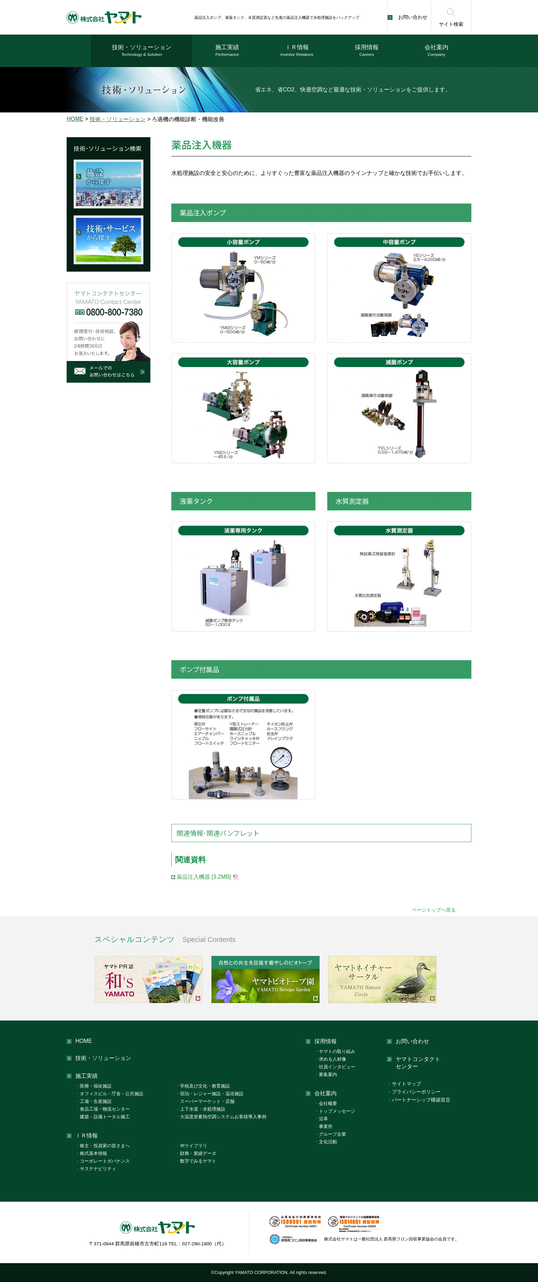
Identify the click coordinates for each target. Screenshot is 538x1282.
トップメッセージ (334, 1111)
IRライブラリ (191, 1145)
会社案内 (436, 50)
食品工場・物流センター (102, 1109)
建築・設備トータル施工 (102, 1116)
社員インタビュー (334, 1066)
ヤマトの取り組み (334, 1051)
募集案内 (325, 1074)
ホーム (79, 51)
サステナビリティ (95, 1168)
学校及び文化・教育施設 (202, 1086)
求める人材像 (330, 1059)
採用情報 (367, 50)
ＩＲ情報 (297, 50)
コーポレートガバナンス (102, 1161)
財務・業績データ (195, 1153)
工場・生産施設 (93, 1101)
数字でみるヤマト (195, 1161)
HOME (75, 119)
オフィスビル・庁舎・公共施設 (109, 1093)
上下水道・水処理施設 (200, 1109)
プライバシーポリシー (414, 1092)
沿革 (321, 1118)
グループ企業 (330, 1134)
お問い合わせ (412, 17)
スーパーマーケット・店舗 (204, 1101)
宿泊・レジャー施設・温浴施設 (209, 1093)
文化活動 (325, 1141)
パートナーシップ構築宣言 (418, 1100)
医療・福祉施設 (93, 1086)
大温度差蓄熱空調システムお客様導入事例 (220, 1116)
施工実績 (227, 50)
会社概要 (325, 1103)
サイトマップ (404, 1083)
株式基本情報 (91, 1153)
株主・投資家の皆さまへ (102, 1145)
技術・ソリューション (141, 50)
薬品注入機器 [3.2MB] (204, 877)
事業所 (323, 1126)
